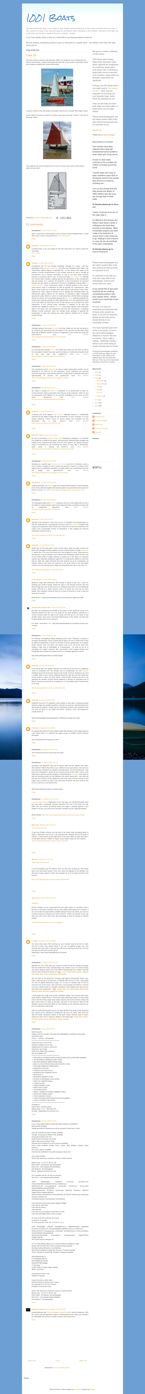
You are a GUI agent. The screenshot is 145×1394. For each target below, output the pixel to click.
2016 (97, 372)
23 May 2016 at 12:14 (48, 482)
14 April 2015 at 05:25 (45, 263)
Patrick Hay (99, 424)
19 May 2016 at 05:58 (48, 461)
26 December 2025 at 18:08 (55, 1309)
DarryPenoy (36, 482)
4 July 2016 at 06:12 (46, 519)
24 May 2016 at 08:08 (48, 500)
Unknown (35, 246)
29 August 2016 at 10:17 (49, 749)
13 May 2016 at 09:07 (48, 366)
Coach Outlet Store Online (71, 972)
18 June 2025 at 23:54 (48, 1121)
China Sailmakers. (64, 236)
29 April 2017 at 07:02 (48, 898)
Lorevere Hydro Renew (40, 802)
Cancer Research (100, 252)
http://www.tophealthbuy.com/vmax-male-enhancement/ (50, 879)
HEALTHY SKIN (37, 435)
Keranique (75, 774)
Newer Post (32, 1361)
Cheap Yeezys (63, 1019)
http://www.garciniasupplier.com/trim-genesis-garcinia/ (50, 841)
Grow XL (53, 350)
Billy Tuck (35, 825)
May (98, 390)
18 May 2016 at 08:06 (51, 435)
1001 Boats (50, 17)
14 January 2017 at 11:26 (49, 799)
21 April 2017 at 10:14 (45, 859)
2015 (97, 375)
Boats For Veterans (39, 1309)
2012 (97, 403)
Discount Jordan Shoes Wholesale (44, 1019)
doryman (98, 432)
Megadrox (51, 369)
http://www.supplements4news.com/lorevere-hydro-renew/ (65, 815)
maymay (35, 263)
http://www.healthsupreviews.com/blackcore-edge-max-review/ (53, 449)
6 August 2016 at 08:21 (47, 700)
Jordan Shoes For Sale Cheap (68, 989)
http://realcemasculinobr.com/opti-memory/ (46, 423)
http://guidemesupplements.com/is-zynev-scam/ (68, 490)
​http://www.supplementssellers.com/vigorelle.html (48, 535)
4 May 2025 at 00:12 (48, 1029)
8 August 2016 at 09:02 (47, 728)
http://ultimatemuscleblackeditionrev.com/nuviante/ (49, 337)
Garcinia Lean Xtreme (58, 464)
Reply (34, 239)
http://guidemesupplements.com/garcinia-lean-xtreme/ (50, 473)
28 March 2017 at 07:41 (47, 825)
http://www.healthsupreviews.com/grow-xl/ (46, 509)
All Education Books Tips (41, 607)
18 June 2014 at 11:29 (48, 230)
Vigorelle (85, 671)
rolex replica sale (76, 277)
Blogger (92, 1389)
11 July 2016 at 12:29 (46, 545)
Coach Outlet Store (51, 974)
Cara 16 (99, 392)
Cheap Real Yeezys (81, 1017)
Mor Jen (35, 859)
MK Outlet (62, 974)
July (98, 387)
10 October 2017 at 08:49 (47, 941)
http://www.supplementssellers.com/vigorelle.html (48, 688)
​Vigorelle (76, 524)
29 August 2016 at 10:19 (49, 762)
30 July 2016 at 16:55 (46, 665)
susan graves (36, 579)
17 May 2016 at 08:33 (46, 411)
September (101, 384)
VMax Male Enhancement (40, 862)
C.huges (35, 941)
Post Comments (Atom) (62, 1368)
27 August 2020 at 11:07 (49, 962)
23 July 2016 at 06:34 (58, 607)
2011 (97, 406)
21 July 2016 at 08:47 (49, 579)
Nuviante (56, 328)
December (100, 381)
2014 (97, 378)
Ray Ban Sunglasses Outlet (53, 991)
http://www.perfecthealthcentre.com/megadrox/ (47, 922)
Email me (97, 130)
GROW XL (53, 391)
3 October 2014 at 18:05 (47, 246)
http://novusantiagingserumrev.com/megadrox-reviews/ (50, 378)
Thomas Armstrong (101, 428)
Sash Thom (36, 898)
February (100, 396)
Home (58, 1361)
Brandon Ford (99, 417)
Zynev (50, 485)
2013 (97, 400)
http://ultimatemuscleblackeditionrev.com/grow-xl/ (48, 356)
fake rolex (68, 298)
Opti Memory (58, 414)
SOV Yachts (36, 253)
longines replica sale (51, 268)
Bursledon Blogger (108, 135)
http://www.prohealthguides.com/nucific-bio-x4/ (47, 569)
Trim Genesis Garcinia (39, 828)
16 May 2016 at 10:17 (48, 388)
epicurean (77, 1389)
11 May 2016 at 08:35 (48, 325)
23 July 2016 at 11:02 (48, 635)
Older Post (83, 1361)
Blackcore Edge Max (54, 438)
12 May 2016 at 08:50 (48, 347)
